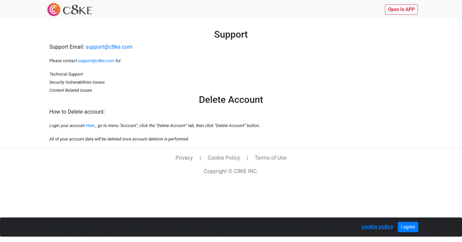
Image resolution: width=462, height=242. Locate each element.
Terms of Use (271, 158)
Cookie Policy (224, 158)
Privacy (184, 158)
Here (90, 125)
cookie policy (377, 227)
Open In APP (401, 9)
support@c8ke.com (108, 47)
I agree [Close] (408, 227)
